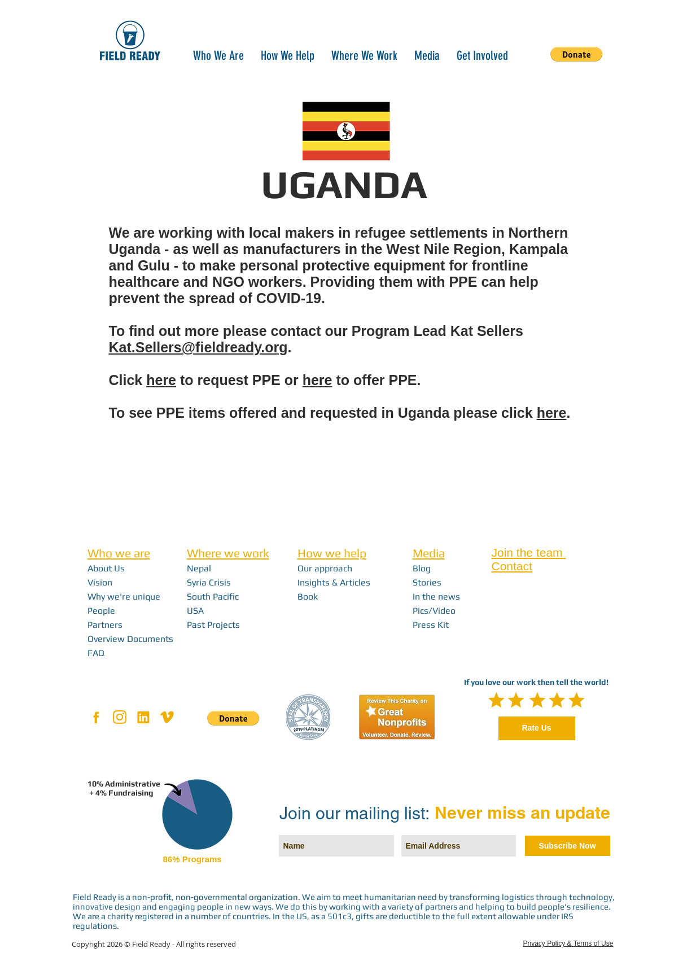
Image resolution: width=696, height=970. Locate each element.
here (161, 380)
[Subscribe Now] (567, 845)
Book (307, 596)
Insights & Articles (333, 582)
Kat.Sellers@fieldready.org (198, 347)
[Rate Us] (536, 728)
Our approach (324, 568)
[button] (218, 54)
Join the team (529, 552)
